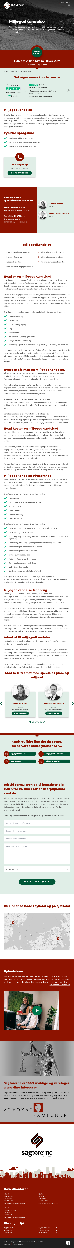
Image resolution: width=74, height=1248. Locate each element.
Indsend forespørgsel (37, 882)
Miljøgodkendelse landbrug (52, 257)
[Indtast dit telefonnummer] (37, 839)
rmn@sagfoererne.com (54, 709)
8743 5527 (53, 61)
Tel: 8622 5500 (8, 1201)
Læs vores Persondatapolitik (60, 984)
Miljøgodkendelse (44, 1228)
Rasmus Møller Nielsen (54, 703)
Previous (1, 703)
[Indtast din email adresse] (37, 831)
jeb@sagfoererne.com (21, 709)
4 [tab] (38, 722)
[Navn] (37, 823)
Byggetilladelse (9, 1228)
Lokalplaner (8, 1233)
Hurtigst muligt (12, 869)
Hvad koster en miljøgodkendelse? (20, 266)
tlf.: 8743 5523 (19, 216)
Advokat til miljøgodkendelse (53, 262)
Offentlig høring (43, 1230)
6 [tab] (43, 722)
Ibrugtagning (8, 1230)
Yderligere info (20, 713)
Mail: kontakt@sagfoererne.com (14, 1203)
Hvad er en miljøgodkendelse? (18, 252)
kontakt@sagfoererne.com (15, 222)
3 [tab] (35, 722)
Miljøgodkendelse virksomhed (53, 252)
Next (68, 91)
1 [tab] (30, 722)
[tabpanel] (20, 700)
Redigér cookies (18, 1244)
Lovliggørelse (43, 1233)
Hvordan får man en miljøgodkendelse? (14, 259)
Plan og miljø (14, 1223)
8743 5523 (65, 3)
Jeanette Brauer (20, 703)
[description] (37, 853)
